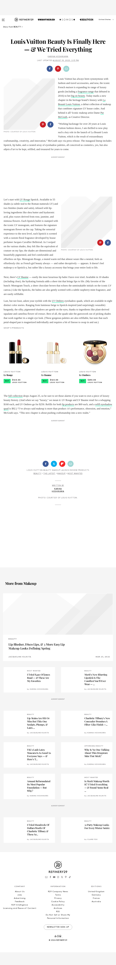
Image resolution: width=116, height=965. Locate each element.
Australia (96, 914)
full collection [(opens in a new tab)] (15, 408)
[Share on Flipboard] (62, 476)
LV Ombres (58, 313)
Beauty (37, 486)
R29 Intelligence (19, 918)
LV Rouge (25, 203)
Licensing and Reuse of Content (19, 921)
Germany (96, 908)
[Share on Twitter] (54, 476)
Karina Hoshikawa (58, 57)
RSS (58, 924)
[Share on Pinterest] (58, 69)
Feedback (19, 914)
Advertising (20, 911)
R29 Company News (58, 904)
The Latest (49, 486)
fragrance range (86, 91)
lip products (68, 417)
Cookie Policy (58, 914)
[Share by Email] (66, 69)
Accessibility (58, 918)
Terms (58, 908)
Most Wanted (75, 486)
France (96, 911)
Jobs (19, 908)
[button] (100, 22)
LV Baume (22, 289)
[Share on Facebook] (50, 69)
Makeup (61, 486)
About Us (19, 904)
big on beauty (78, 95)
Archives (58, 921)
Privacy (58, 911)
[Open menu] (3, 18)
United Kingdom (96, 904)
